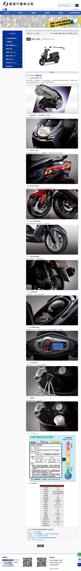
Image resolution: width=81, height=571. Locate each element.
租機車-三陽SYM (10, 59)
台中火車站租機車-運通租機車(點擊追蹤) (46, 537)
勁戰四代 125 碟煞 (72, 33)
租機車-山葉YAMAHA (11, 52)
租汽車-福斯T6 (9, 66)
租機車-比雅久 (9, 48)
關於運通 (47, 12)
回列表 (40, 545)
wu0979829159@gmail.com (38, 539)
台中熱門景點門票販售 (74, 12)
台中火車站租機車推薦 (8, 560)
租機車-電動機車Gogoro (11, 45)
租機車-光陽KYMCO (11, 55)
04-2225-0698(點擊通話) (9, 564)
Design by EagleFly (54, 568)
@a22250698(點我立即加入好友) (40, 535)
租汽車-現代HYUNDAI (11, 62)
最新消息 (34, 12)
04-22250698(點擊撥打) (36, 532)
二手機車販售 (9, 41)
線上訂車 (7, 12)
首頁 (52, 33)
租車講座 (61, 12)
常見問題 (60, 560)
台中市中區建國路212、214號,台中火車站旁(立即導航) (46, 533)
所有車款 (20, 12)
